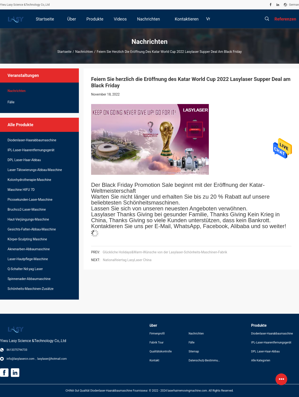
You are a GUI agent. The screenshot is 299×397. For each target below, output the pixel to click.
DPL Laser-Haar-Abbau (24, 160)
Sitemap (194, 351)
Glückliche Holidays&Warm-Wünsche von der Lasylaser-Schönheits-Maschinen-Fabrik (165, 252)
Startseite (64, 52)
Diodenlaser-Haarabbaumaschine (32, 140)
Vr (208, 18)
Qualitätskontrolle (161, 351)
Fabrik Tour (157, 342)
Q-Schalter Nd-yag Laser (25, 269)
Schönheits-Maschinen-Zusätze (30, 289)
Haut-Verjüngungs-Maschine (28, 219)
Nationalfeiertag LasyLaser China (127, 260)
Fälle (11, 102)
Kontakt (154, 360)
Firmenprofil (157, 333)
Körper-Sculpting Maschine (27, 239)
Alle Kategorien (260, 360)
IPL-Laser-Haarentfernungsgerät (31, 150)
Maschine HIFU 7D (21, 190)
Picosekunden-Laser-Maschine (30, 199)
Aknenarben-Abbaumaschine (29, 249)
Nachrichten (84, 52)
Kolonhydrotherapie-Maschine (29, 180)
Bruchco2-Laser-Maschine (27, 209)
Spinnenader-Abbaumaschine (29, 279)
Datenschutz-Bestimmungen (204, 360)
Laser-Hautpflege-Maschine (28, 259)
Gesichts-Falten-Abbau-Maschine (32, 229)
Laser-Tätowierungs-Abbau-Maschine (35, 170)
